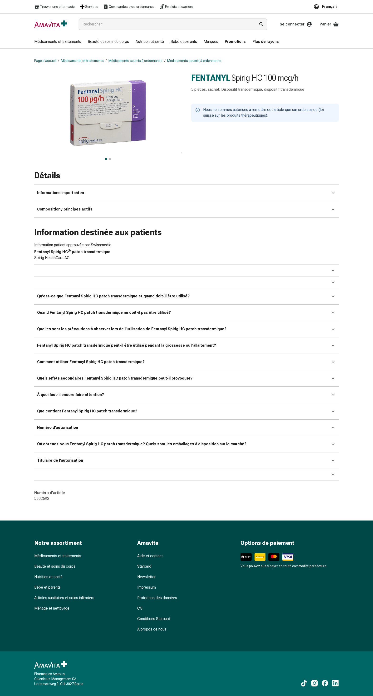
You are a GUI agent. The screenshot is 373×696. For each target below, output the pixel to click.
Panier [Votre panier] (329, 24)
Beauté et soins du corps (54, 566)
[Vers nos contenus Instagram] (314, 683)
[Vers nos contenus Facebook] (325, 683)
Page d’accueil (45, 61)
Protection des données (157, 598)
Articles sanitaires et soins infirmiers (64, 598)
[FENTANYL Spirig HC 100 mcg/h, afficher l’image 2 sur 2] (110, 159)
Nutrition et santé (48, 577)
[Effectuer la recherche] (261, 24)
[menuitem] (57, 42)
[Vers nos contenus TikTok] (304, 683)
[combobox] (166, 24)
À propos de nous (151, 629)
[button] (326, 7)
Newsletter (146, 577)
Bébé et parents (47, 587)
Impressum (146, 587)
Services (88, 7)
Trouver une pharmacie (54, 7)
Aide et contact (150, 556)
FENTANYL (210, 78)
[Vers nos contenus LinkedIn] (335, 683)
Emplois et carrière (176, 7)
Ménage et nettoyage (51, 608)
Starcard (144, 566)
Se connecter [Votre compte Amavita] (296, 24)
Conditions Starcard (153, 618)
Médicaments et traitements (82, 61)
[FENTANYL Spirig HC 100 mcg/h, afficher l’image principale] (106, 159)
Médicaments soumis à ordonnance (135, 61)
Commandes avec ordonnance (129, 7)
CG (139, 608)
